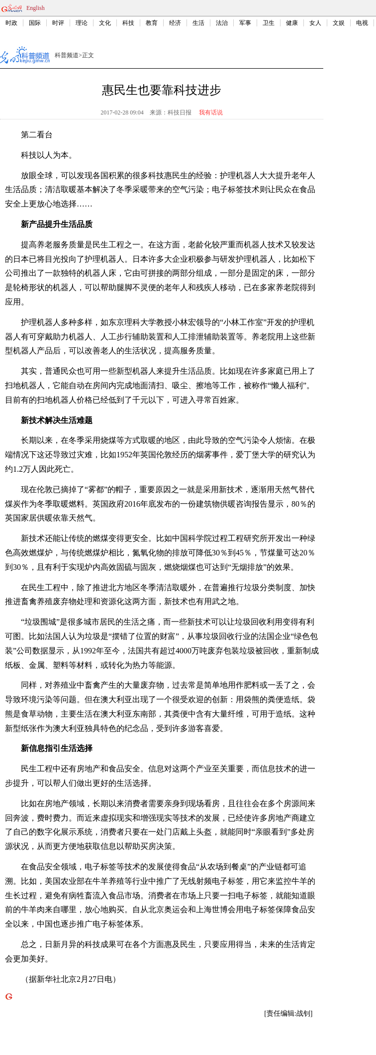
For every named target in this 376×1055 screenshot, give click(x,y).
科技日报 (179, 112)
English (35, 7)
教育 (152, 22)
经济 (175, 22)
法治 (222, 22)
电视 (362, 22)
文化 (105, 22)
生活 (198, 22)
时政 (11, 22)
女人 (315, 22)
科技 (128, 22)
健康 (292, 22)
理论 (82, 22)
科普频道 (67, 55)
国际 (35, 22)
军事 (245, 22)
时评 (58, 22)
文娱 (339, 22)
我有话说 (211, 112)
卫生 (269, 22)
